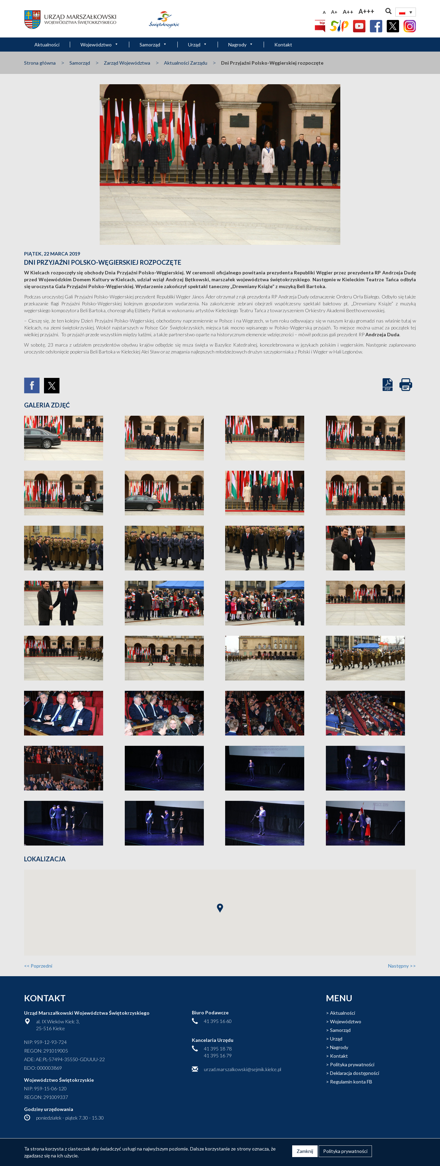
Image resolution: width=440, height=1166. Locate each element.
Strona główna (40, 63)
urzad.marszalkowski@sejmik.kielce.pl (242, 1069)
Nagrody (240, 44)
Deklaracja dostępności (354, 1073)
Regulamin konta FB (351, 1082)
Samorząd (153, 44)
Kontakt (283, 44)
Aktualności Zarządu (185, 63)
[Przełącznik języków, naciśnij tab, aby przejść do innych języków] (405, 12)
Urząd (197, 44)
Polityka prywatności (352, 1064)
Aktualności (46, 44)
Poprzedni (38, 966)
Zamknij (305, 1151)
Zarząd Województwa (127, 63)
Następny (402, 966)
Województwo (99, 44)
